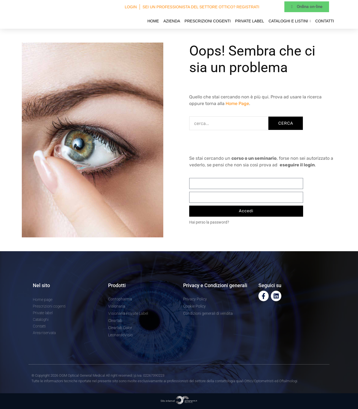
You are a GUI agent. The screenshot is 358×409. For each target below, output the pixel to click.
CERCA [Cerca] (285, 123)
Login (131, 7)
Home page (42, 299)
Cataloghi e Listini (290, 21)
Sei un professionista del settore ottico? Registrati (201, 7)
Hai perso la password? (209, 222)
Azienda (171, 21)
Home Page (237, 103)
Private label (249, 21)
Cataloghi (41, 319)
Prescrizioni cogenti (208, 21)
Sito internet (179, 400)
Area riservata (44, 333)
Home (153, 21)
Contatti (324, 21)
